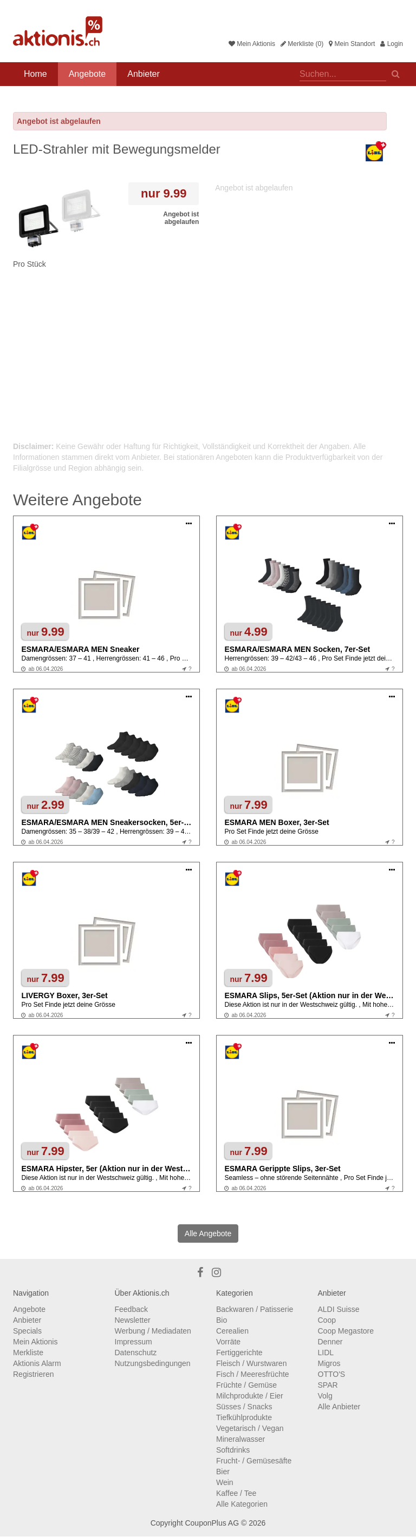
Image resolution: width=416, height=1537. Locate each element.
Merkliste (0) (302, 44)
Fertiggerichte (239, 1352)
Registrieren (33, 1374)
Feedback (131, 1309)
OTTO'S (332, 1374)
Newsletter (133, 1320)
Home (35, 73)
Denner (330, 1341)
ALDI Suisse (339, 1309)
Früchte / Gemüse (246, 1385)
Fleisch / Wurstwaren (251, 1363)
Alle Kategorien (242, 1504)
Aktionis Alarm (37, 1363)
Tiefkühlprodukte (244, 1417)
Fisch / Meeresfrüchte (252, 1374)
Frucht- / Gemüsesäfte (253, 1460)
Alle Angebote (208, 1233)
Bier (223, 1471)
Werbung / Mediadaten (153, 1331)
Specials (27, 1331)
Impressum (133, 1341)
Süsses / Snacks (244, 1406)
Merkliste (28, 1352)
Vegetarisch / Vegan (250, 1428)
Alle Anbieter (339, 1406)
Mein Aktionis (252, 44)
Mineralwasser (240, 1439)
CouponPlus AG (212, 1523)
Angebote (87, 73)
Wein (224, 1482)
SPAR (328, 1385)
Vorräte (228, 1341)
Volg (325, 1395)
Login (391, 44)
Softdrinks (233, 1450)
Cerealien (232, 1331)
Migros (329, 1363)
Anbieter (143, 73)
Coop (327, 1320)
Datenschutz (136, 1352)
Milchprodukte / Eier (249, 1395)
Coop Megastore (346, 1331)
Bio (221, 1320)
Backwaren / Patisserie (254, 1309)
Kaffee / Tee (236, 1493)
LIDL (326, 1352)
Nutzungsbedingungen (153, 1363)
